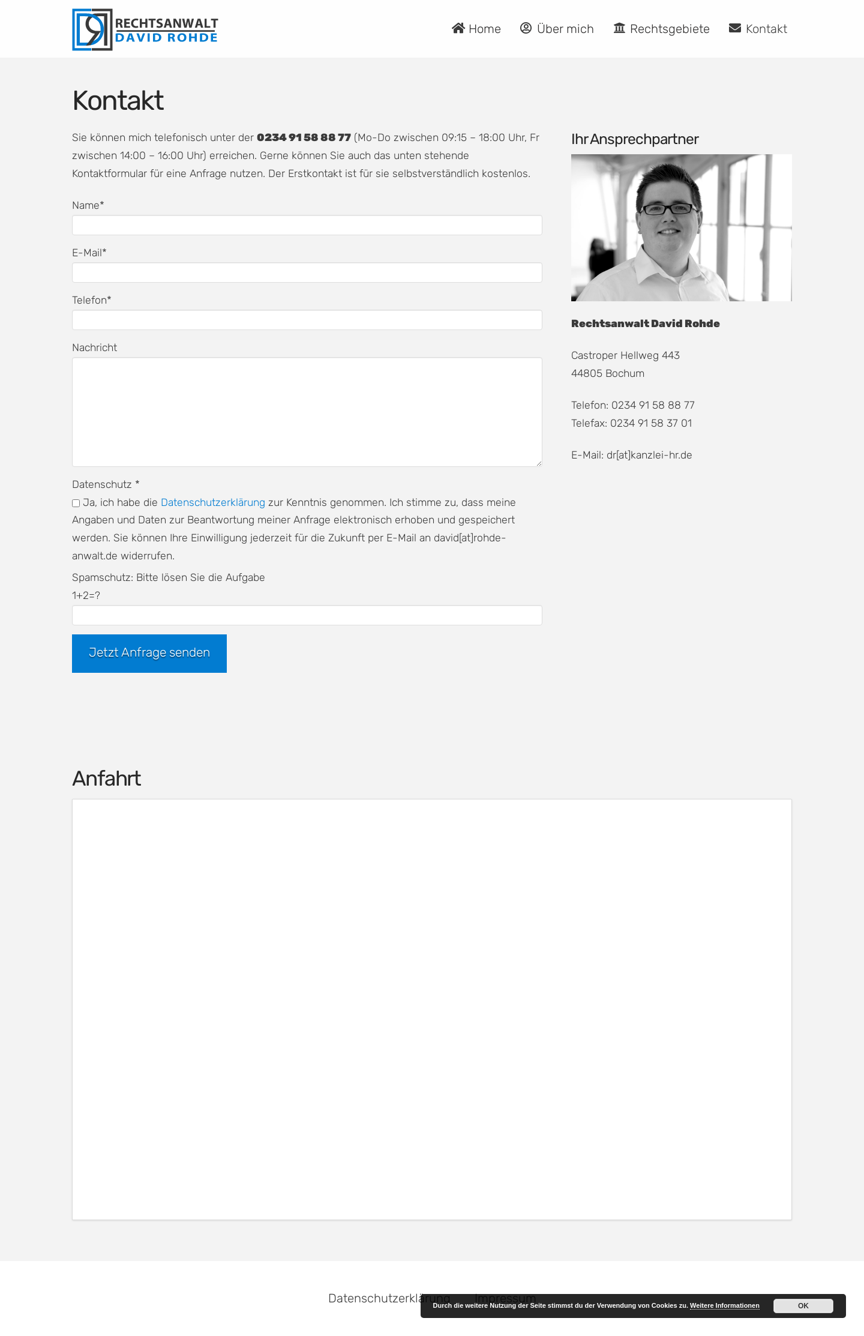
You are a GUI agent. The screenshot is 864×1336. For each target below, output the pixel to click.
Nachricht (307, 357)
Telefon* (307, 311)
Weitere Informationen (725, 1305)
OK (803, 1306)
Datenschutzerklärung (213, 502)
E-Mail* (307, 263)
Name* (307, 216)
